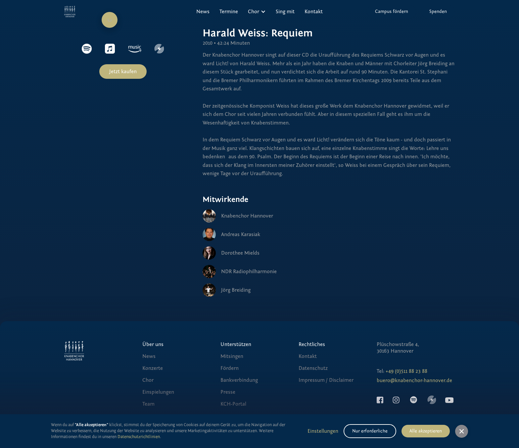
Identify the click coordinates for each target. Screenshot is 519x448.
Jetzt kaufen (123, 72)
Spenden (438, 11)
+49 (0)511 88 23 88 (406, 371)
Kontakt (314, 12)
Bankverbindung (239, 380)
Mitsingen (231, 356)
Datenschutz (313, 368)
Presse (227, 392)
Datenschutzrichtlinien (139, 436)
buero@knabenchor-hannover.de (414, 380)
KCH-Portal (233, 404)
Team (148, 404)
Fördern (229, 368)
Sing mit (285, 12)
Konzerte (152, 368)
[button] (257, 11)
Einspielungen (158, 392)
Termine (228, 12)
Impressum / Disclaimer (326, 380)
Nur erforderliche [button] (370, 431)
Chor (148, 380)
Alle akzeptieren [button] (425, 431)
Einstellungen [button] (322, 431)
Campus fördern (391, 11)
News (203, 12)
